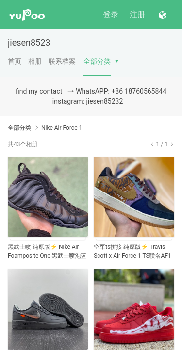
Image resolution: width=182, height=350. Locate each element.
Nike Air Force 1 (61, 127)
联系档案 (62, 61)
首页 (14, 61)
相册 (35, 61)
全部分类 (97, 61)
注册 (137, 14)
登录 (110, 14)
